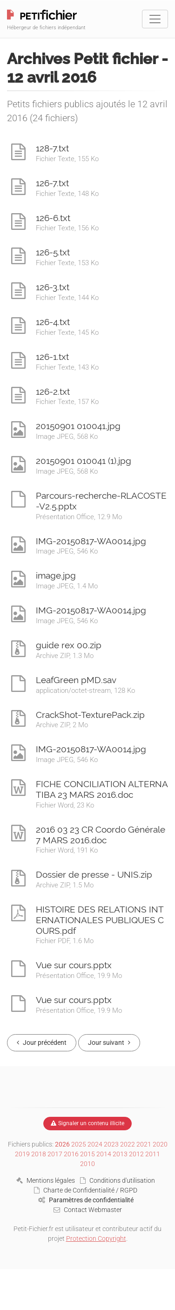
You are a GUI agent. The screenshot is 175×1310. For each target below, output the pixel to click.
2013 (120, 1154)
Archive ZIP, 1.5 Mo (65, 885)
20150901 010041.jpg (78, 426)
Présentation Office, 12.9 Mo (79, 517)
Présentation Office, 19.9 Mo (79, 975)
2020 (160, 1144)
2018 (38, 1154)
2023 (111, 1144)
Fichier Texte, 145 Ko (67, 332)
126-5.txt (53, 252)
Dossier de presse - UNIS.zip (94, 874)
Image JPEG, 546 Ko (67, 551)
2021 (143, 1144)
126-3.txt (52, 287)
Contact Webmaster (88, 1209)
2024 (95, 1144)
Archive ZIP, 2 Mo (62, 725)
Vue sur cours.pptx (74, 965)
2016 (71, 1154)
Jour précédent (42, 1042)
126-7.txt (52, 183)
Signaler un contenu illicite (87, 1123)
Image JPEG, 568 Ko (67, 436)
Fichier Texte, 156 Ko (67, 228)
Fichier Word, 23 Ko (65, 805)
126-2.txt (53, 391)
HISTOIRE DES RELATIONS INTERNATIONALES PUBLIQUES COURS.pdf (100, 920)
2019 (22, 1154)
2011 (152, 1154)
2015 (87, 1154)
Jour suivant (109, 1042)
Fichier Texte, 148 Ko (67, 193)
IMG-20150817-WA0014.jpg (91, 541)
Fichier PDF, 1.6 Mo (65, 941)
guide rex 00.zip (68, 645)
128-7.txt (52, 148)
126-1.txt (52, 357)
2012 (136, 1154)
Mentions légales (45, 1180)
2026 (62, 1144)
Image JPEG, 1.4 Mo (67, 586)
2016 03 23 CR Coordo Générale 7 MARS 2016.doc (100, 834)
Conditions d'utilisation (117, 1180)
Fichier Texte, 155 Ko (67, 159)
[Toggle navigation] (155, 19)
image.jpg (56, 575)
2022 (127, 1144)
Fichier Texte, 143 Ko (67, 367)
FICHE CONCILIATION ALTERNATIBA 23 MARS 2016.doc (102, 789)
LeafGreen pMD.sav (76, 680)
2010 (87, 1163)
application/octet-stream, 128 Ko (85, 690)
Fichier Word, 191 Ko (67, 850)
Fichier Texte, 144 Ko (67, 297)
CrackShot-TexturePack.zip (90, 715)
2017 (54, 1154)
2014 (103, 1154)
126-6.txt (53, 218)
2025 (78, 1144)
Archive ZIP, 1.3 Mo (65, 656)
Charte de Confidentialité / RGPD (85, 1190)
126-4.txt (53, 322)
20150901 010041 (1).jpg (83, 461)
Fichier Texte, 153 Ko (67, 263)
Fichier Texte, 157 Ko (67, 402)
